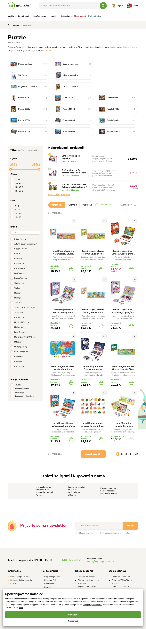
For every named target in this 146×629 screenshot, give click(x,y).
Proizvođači (49, 572)
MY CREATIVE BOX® (23, 326)
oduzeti (130, 514)
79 (136, 442)
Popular (17, 345)
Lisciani (17, 316)
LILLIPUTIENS (20, 311)
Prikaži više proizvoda (60, 183)
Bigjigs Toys (20, 237)
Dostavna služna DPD (121, 575)
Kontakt (47, 576)
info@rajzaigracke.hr (100, 550)
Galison (18, 272)
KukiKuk (18, 306)
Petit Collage (20, 340)
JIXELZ (17, 291)
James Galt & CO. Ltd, (23, 296)
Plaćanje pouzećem (86, 565)
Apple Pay (82, 578)
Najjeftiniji (72, 194)
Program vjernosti (52, 565)
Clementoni (19, 257)
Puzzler (17, 350)
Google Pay (83, 582)
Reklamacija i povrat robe (21, 569)
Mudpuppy (19, 335)
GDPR (13, 572)
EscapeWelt (19, 267)
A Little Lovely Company (24, 232)
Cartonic (18, 252)
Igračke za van (41, 16)
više (48, 50)
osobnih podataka (105, 521)
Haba (16, 281)
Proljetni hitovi (94, 16)
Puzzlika (18, 355)
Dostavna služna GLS (121, 565)
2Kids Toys (19, 228)
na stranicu (126, 194)
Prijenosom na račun (87, 575)
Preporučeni (56, 194)
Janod (17, 301)
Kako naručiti (50, 569)
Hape (16, 286)
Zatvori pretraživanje (28, 139)
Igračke (12, 16)
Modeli (55, 16)
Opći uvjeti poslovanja (19, 565)
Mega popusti (80, 16)
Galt (16, 277)
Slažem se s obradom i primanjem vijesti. (104, 521)
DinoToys (18, 262)
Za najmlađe (24, 16)
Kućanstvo (66, 16)
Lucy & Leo (19, 321)
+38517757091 (72, 549)
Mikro (16, 330)
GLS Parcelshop (119, 578)
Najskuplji (87, 194)
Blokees (17, 247)
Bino (16, 242)
